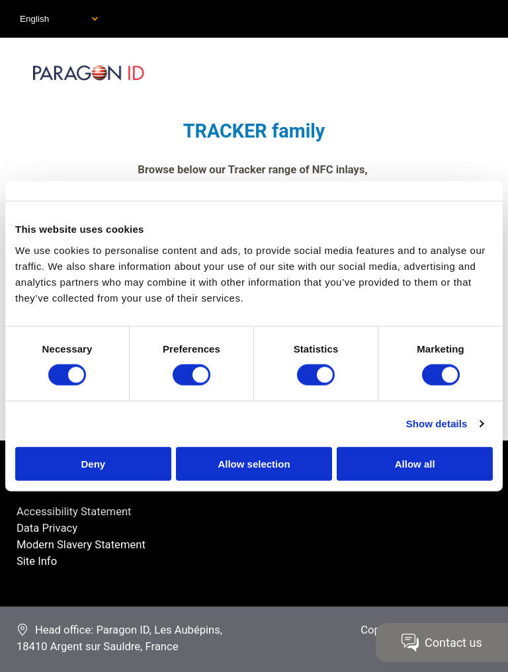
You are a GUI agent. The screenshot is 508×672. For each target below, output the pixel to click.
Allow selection (254, 463)
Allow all (415, 463)
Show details (437, 423)
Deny (93, 463)
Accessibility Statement (74, 511)
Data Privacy (47, 528)
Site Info (37, 561)
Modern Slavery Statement (81, 544)
